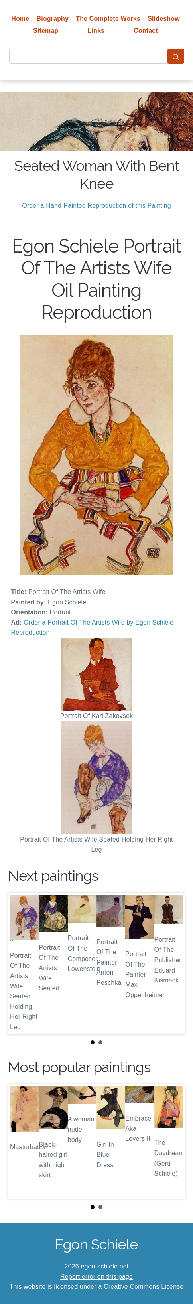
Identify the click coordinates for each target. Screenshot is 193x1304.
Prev (20, 963)
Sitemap (45, 30)
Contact (146, 30)
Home (20, 18)
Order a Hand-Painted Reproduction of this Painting (96, 205)
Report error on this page (96, 1276)
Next (172, 963)
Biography (53, 18)
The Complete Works (108, 18)
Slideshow (164, 18)
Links (96, 30)
